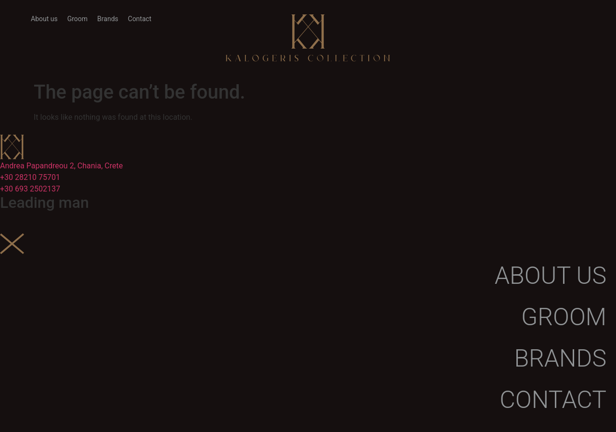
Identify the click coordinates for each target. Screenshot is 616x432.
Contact (140, 19)
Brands (107, 19)
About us (44, 19)
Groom (77, 19)
